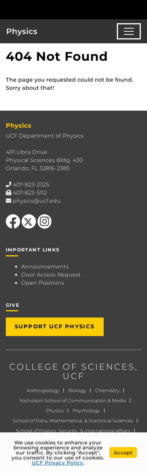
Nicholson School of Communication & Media (73, 400)
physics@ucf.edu (37, 200)
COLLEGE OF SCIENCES (72, 367)
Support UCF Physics (55, 326)
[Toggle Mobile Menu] (139, 9)
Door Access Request (51, 274)
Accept (123, 452)
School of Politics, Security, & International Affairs (73, 431)
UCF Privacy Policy (57, 462)
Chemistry (107, 390)
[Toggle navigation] (129, 31)
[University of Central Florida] (59, 9)
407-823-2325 (31, 184)
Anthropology (43, 390)
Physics (22, 31)
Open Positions (42, 282)
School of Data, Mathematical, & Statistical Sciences (73, 420)
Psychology (86, 410)
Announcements (45, 266)
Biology (77, 390)
